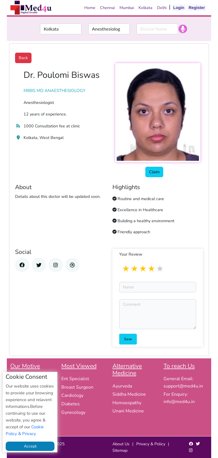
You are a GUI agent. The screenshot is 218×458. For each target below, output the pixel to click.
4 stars (152, 269)
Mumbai (127, 7)
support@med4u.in (183, 386)
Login (178, 7)
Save (128, 339)
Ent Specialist (75, 379)
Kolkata (145, 7)
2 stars (135, 269)
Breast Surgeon (77, 387)
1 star (126, 269)
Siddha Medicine (129, 394)
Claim (154, 172)
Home (89, 7)
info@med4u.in (179, 402)
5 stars (160, 269)
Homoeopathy (126, 403)
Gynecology (73, 412)
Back (23, 58)
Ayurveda (122, 386)
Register (196, 7)
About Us (120, 444)
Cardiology (72, 395)
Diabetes (70, 404)
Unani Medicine (128, 411)
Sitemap (119, 450)
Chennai (107, 7)
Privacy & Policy (150, 444)
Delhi (162, 7)
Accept (30, 446)
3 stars (143, 269)
